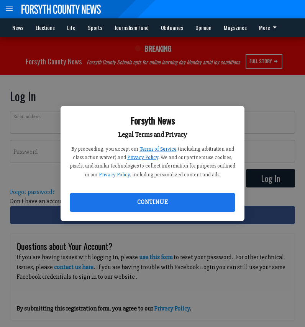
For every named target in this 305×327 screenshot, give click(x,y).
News (17, 27)
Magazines (235, 27)
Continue (152, 202)
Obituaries (172, 27)
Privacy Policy (142, 157)
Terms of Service (158, 149)
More (269, 27)
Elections (45, 27)
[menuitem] (270, 27)
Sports (95, 27)
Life (71, 27)
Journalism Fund (132, 27)
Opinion (203, 27)
